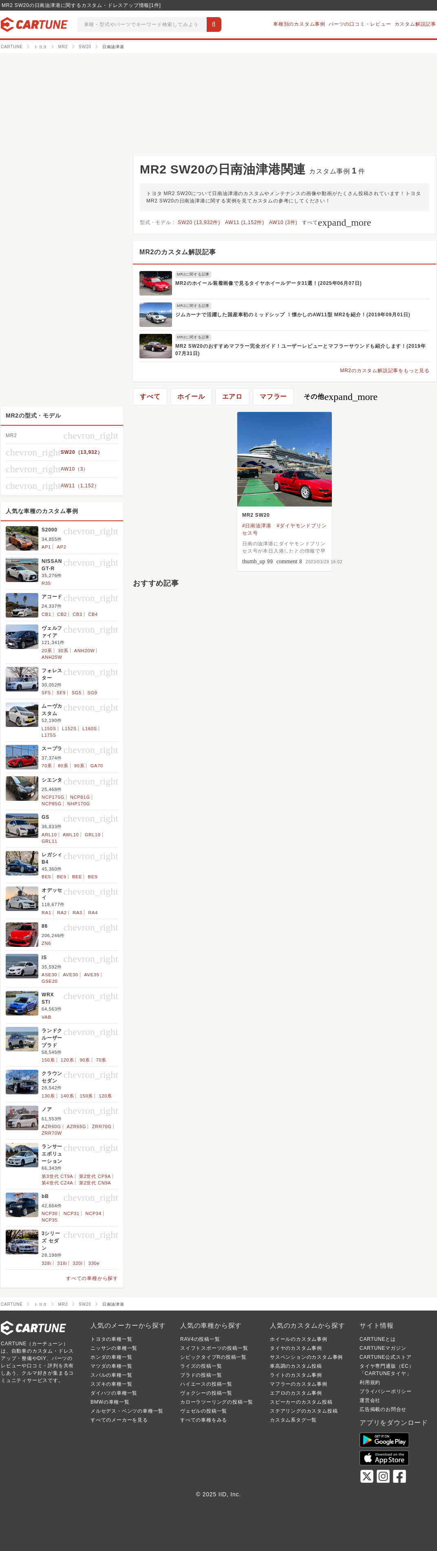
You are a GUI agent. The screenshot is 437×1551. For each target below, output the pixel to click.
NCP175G (53, 797)
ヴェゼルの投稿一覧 (203, 1411)
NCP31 (71, 1213)
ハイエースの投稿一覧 (206, 1384)
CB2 (62, 614)
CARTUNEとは (378, 1339)
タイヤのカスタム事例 (296, 1348)
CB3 (77, 614)
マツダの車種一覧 (111, 1366)
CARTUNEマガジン (383, 1348)
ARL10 (49, 834)
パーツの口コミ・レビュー (360, 24)
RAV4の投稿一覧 (200, 1339)
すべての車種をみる (203, 1420)
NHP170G (78, 803)
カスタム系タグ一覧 (293, 1420)
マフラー (273, 396)
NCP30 (49, 1213)
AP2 (61, 546)
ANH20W (84, 650)
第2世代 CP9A (95, 1176)
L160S (89, 728)
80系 (63, 765)
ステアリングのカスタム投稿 (304, 1411)
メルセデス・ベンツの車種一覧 (126, 1411)
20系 (47, 650)
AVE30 (70, 974)
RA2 (62, 912)
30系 (63, 650)
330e (94, 1263)
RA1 (46, 912)
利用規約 (370, 1382)
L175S (49, 735)
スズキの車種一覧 (111, 1384)
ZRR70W (52, 1133)
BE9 (61, 876)
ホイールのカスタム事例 (298, 1339)
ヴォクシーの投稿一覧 (206, 1393)
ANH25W (52, 657)
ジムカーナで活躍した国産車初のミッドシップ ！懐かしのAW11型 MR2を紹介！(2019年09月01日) (292, 315)
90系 (79, 765)
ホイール (191, 396)
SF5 (46, 692)
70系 (47, 765)
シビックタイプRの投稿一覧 (213, 1357)
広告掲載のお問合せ (383, 1409)
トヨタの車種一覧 (111, 1339)
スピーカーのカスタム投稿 (301, 1402)
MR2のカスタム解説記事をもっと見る (385, 370)
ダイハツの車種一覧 (113, 1393)
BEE (77, 876)
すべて (336, 222)
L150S (49, 728)
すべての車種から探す (92, 1278)
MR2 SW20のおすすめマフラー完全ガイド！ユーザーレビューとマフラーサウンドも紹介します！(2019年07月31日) (300, 349)
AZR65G (76, 1126)
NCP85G (52, 803)
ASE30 (49, 974)
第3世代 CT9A (57, 1176)
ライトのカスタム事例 (296, 1375)
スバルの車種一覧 (111, 1375)
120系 (67, 1060)
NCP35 (49, 1220)
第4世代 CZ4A (57, 1182)
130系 (48, 1095)
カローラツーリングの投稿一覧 (216, 1402)
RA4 (93, 912)
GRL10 (93, 834)
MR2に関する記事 (193, 274)
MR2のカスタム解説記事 (177, 252)
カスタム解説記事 (415, 24)
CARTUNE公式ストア (385, 1357)
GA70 (96, 765)
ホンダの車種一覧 (111, 1357)
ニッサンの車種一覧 (113, 1348)
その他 (340, 396)
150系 (48, 1060)
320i (78, 1263)
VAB (46, 1017)
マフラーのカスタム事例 (298, 1384)
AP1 (46, 546)
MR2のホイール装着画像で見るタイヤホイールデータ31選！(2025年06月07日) (268, 283)
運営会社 (370, 1400)
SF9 (61, 692)
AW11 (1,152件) (244, 222)
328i (46, 1263)
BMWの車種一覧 (110, 1402)
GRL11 (49, 841)
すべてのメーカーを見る (119, 1420)
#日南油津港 (256, 526)
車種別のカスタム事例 (299, 24)
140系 (67, 1095)
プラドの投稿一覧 (201, 1375)
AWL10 (71, 834)
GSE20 (49, 981)
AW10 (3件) (283, 222)
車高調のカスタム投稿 (296, 1366)
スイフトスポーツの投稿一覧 (214, 1348)
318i (62, 1263)
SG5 (77, 692)
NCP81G (80, 797)
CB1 (46, 614)
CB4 (93, 614)
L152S (69, 728)
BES (93, 876)
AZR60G (51, 1126)
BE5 (46, 876)
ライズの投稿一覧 (201, 1366)
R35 (46, 583)
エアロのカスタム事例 (296, 1393)
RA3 (77, 912)
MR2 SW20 (256, 515)
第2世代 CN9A (95, 1182)
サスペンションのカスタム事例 (306, 1357)
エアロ (232, 396)
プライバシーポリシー (386, 1391)
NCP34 (93, 1213)
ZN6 (46, 943)
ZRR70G (102, 1126)
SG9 (92, 692)
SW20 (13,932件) (199, 222)
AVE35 (91, 974)
